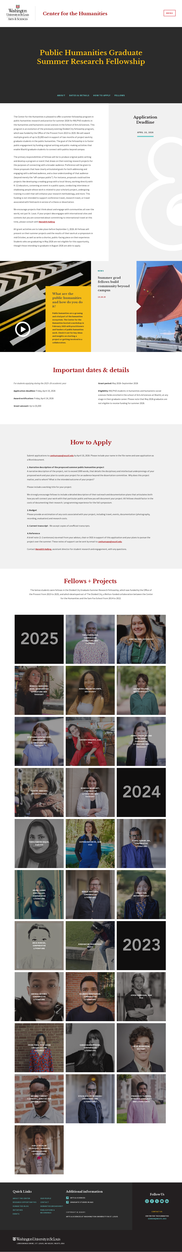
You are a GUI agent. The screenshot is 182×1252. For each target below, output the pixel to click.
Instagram (147, 1201)
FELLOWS (119, 95)
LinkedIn (167, 1201)
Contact (44, 1202)
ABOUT (61, 95)
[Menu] (169, 13)
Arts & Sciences (75, 1198)
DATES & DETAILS (79, 95)
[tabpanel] (45, 306)
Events (16, 1214)
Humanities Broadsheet (51, 1206)
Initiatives (18, 1210)
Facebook (152, 1201)
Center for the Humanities (77, 13)
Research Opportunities (25, 1202)
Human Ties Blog (21, 1206)
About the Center (21, 1198)
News (101, 271)
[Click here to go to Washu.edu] (36, 1241)
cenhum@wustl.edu (157, 1219)
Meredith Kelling (47, 221)
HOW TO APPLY (101, 95)
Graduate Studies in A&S (79, 1202)
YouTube (162, 1201)
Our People (45, 1198)
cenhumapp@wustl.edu (62, 455)
